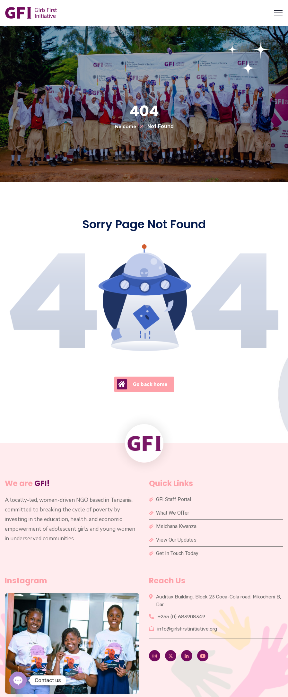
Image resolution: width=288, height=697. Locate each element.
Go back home (142, 384)
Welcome (125, 127)
